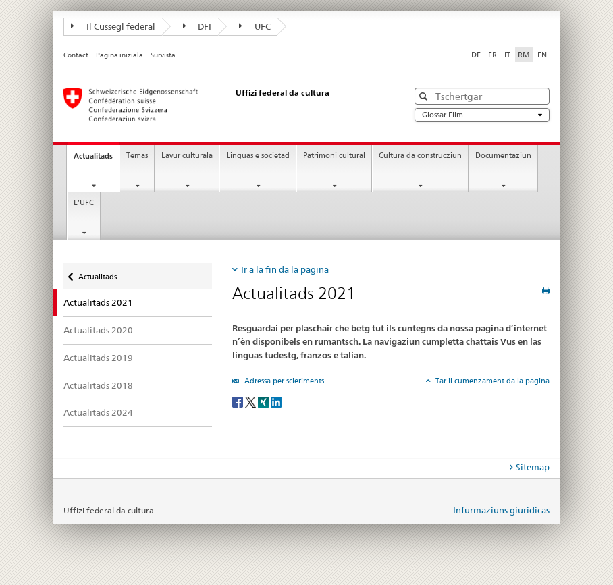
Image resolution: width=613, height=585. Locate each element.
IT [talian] (507, 54)
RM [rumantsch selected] (524, 54)
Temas (137, 155)
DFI (197, 26)
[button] (425, 96)
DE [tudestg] (476, 54)
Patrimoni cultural (334, 155)
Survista (163, 55)
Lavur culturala (187, 155)
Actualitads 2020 (98, 330)
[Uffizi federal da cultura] (222, 104)
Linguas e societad (258, 155)
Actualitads (96, 159)
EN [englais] (542, 54)
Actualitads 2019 (98, 357)
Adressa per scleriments (283, 380)
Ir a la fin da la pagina (285, 269)
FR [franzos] (492, 54)
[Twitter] (251, 401)
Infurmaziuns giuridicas (501, 510)
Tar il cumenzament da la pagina (491, 380)
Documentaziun (503, 155)
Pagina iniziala (119, 55)
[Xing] (264, 401)
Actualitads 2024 (98, 412)
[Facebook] (238, 401)
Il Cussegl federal (113, 26)
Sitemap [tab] (533, 467)
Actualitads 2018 (98, 385)
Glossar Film (482, 115)
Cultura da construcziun (420, 155)
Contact (75, 55)
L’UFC (84, 202)
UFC (255, 26)
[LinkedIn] (276, 401)
